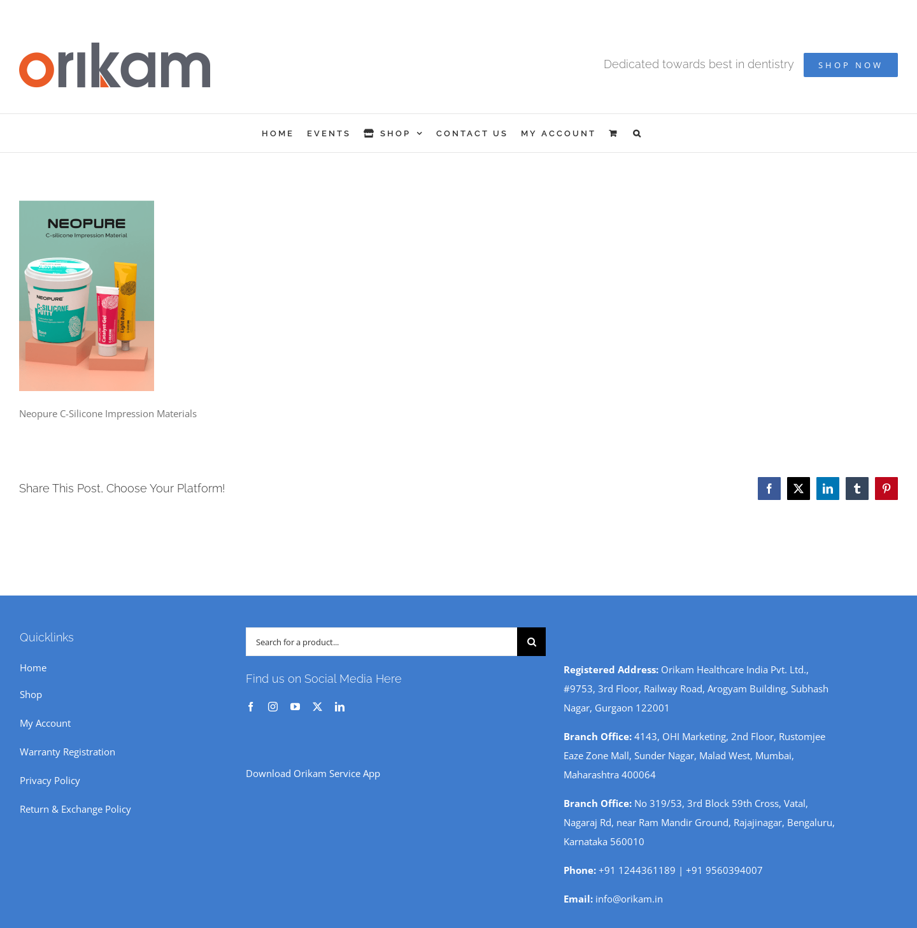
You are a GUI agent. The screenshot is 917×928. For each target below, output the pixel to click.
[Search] (531, 641)
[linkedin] (340, 706)
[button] (638, 133)
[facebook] (250, 706)
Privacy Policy (50, 780)
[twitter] (317, 706)
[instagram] (273, 706)
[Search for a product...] (381, 641)
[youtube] (295, 706)
